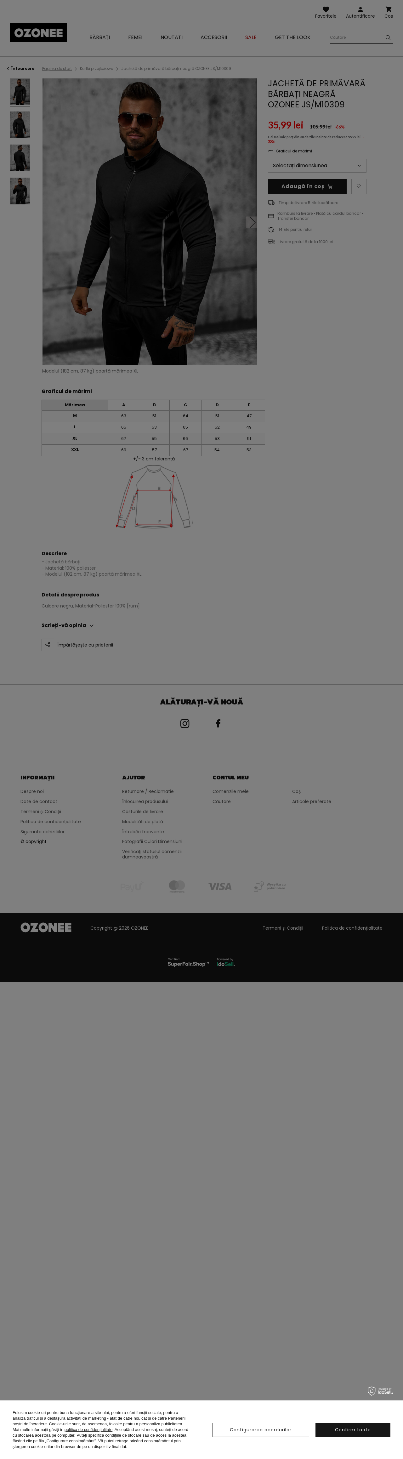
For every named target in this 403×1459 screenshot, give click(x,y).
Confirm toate (353, 1430)
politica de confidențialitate (89, 1429)
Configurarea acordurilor (261, 1430)
